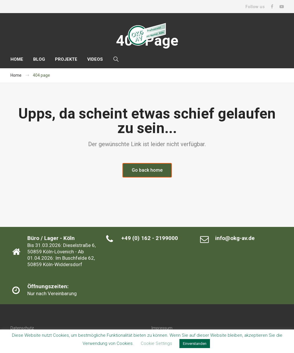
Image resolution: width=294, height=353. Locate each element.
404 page (41, 75)
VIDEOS (95, 59)
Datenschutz (22, 328)
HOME (16, 59)
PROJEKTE (66, 59)
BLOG (39, 59)
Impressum (162, 328)
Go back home (147, 170)
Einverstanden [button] (194, 343)
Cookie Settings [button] (156, 343)
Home (16, 75)
